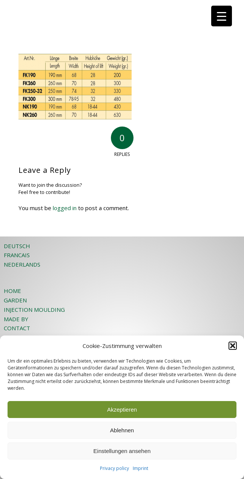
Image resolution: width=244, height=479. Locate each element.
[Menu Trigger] (221, 16)
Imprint (140, 468)
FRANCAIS (17, 255)
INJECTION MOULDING (34, 309)
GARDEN (15, 300)
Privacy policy (114, 468)
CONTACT (17, 328)
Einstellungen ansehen (122, 451)
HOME (12, 290)
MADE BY (16, 319)
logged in (65, 208)
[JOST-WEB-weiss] (101, 15)
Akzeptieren (122, 409)
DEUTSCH (17, 246)
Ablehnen (122, 430)
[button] (232, 345)
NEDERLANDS (22, 264)
